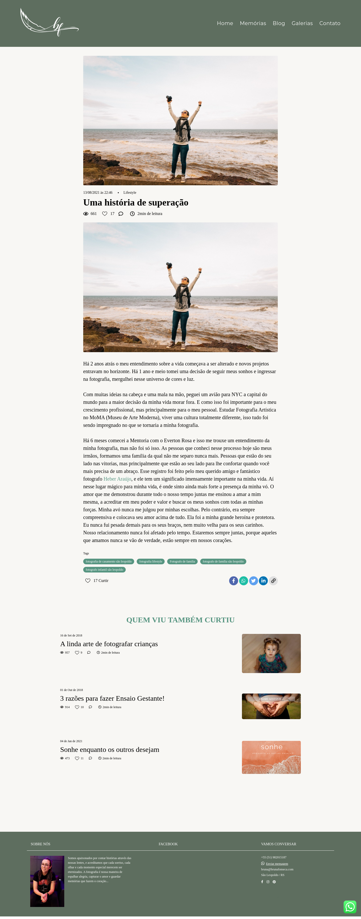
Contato (330, 23)
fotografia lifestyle (150, 561)
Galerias (302, 23)
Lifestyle (129, 192)
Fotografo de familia (182, 561)
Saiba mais (84, 886)
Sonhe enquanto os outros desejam (109, 749)
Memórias (253, 23)
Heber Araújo (117, 479)
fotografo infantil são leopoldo (104, 569)
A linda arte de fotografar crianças (109, 644)
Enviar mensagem (277, 857)
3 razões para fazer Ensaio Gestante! (112, 698)
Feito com (180, 915)
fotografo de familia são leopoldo (223, 561)
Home (225, 23)
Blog (279, 23)
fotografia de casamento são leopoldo (109, 561)
